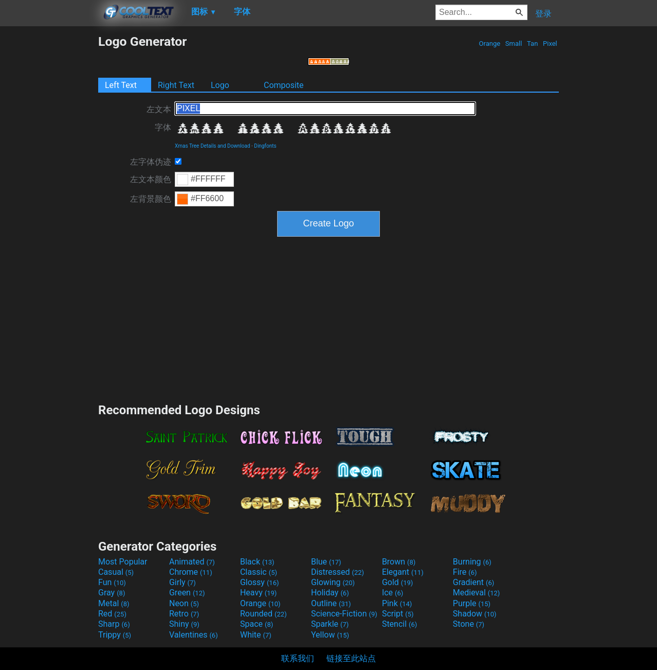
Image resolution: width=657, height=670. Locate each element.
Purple (471, 603)
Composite (284, 85)
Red (112, 614)
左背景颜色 (150, 199)
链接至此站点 (351, 658)
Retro (184, 614)
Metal (114, 603)
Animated (192, 562)
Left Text (121, 85)
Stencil (399, 624)
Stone (468, 624)
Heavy (258, 592)
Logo (220, 85)
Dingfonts (265, 146)
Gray (111, 592)
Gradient (473, 582)
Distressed (337, 572)
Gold (397, 582)
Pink (397, 603)
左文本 (159, 109)
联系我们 (297, 658)
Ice (392, 592)
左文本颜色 (150, 179)
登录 (543, 14)
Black (257, 562)
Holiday (330, 592)
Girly (182, 582)
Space (256, 624)
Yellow (330, 635)
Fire (465, 572)
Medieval (476, 592)
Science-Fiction (344, 614)
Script (398, 614)
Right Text (176, 85)
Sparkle (330, 624)
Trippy (114, 635)
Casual (116, 572)
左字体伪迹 (150, 162)
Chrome (190, 572)
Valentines (193, 635)
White (255, 635)
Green (187, 592)
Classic (258, 572)
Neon (184, 603)
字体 (163, 127)
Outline (331, 603)
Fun (112, 582)
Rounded (263, 614)
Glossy (259, 582)
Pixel (550, 43)
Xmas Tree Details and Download (212, 146)
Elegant (403, 572)
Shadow (475, 614)
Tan (532, 43)
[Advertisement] (49, 188)
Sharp (114, 624)
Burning (472, 562)
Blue (326, 562)
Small (514, 43)
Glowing (333, 582)
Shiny (184, 624)
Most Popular (123, 562)
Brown (398, 562)
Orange (489, 43)
